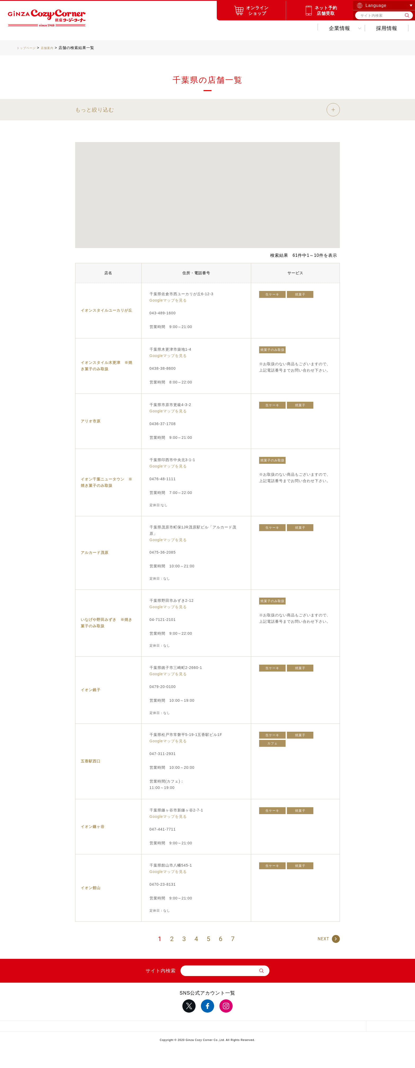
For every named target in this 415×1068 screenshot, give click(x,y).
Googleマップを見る (168, 300)
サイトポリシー (144, 1027)
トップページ (28, 48)
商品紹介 (112, 28)
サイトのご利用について (207, 1027)
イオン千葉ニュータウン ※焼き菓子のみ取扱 (106, 482)
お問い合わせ (381, 28)
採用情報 (332, 28)
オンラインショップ (257, 11)
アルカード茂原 (95, 552)
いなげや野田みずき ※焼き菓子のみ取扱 (106, 622)
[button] (187, 197)
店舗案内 (53, 48)
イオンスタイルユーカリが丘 (106, 310)
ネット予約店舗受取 (326, 11)
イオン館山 (91, 888)
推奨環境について (271, 1027)
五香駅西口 (91, 761)
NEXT (323, 938)
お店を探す (159, 28)
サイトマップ (80, 1027)
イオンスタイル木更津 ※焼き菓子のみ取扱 (106, 365)
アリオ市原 (91, 421)
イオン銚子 (91, 690)
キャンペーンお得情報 (224, 28)
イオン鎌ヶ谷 (93, 826)
